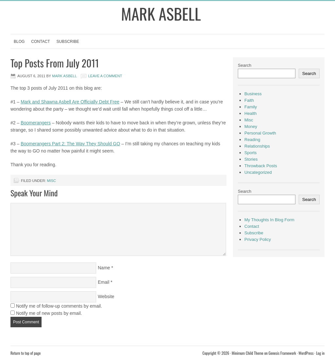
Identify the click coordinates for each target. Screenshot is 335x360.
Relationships (257, 146)
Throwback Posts (260, 165)
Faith (249, 100)
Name (104, 267)
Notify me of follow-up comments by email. (59, 306)
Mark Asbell (161, 13)
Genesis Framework (282, 353)
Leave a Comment (105, 76)
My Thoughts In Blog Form (269, 219)
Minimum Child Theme (247, 353)
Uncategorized (258, 172)
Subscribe (67, 41)
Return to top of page (25, 353)
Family (250, 106)
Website (106, 296)
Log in (320, 353)
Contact (40, 41)
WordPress (305, 353)
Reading (252, 139)
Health (250, 113)
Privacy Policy (257, 239)
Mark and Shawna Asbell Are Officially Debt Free (70, 101)
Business (253, 93)
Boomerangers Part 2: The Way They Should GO (70, 143)
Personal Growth (260, 133)
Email (103, 282)
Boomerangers (36, 122)
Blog (19, 41)
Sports (250, 152)
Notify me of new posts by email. (49, 313)
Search (244, 65)
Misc (51, 181)
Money (250, 126)
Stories (250, 159)
